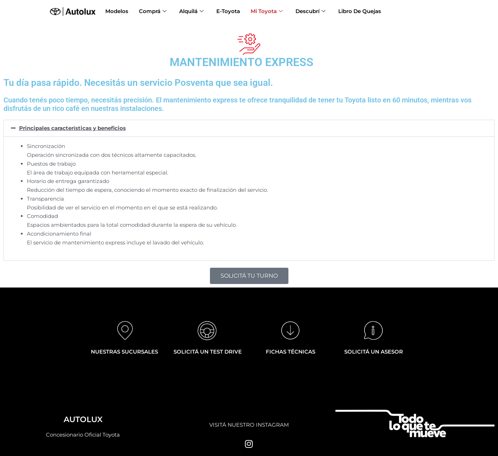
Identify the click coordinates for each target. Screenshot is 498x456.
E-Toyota (228, 11)
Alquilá (191, 11)
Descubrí (310, 11)
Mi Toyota (267, 11)
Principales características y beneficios (72, 128)
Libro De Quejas (359, 11)
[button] (249, 128)
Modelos (116, 11)
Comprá (152, 11)
